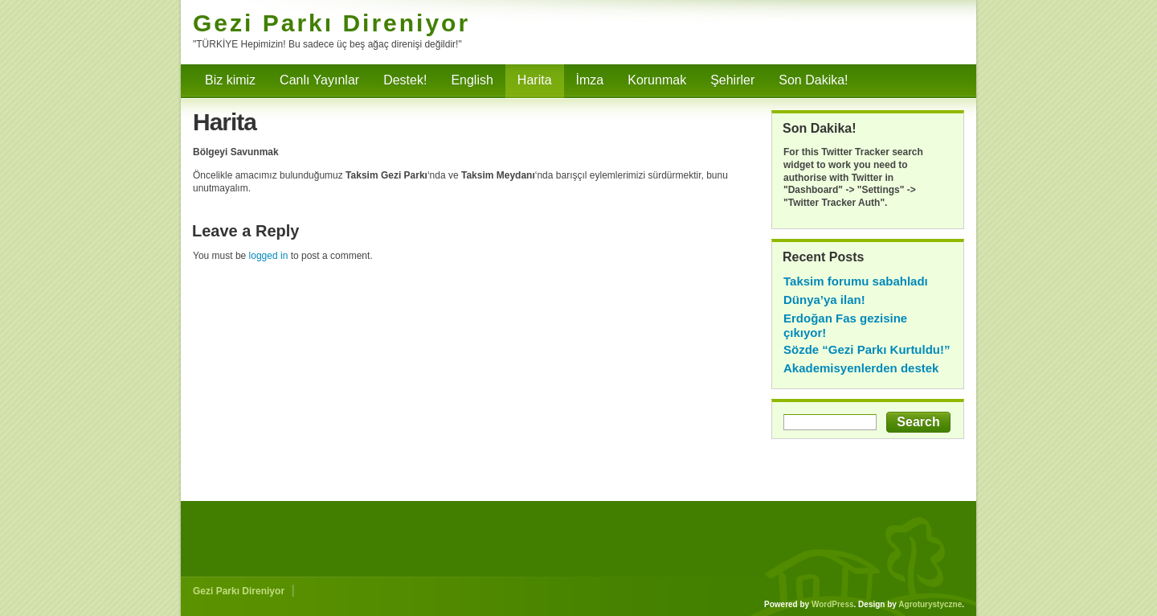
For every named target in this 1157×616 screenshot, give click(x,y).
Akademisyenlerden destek (860, 368)
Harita (534, 80)
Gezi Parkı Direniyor (331, 23)
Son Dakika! (813, 80)
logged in (268, 255)
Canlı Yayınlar (319, 80)
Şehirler (732, 80)
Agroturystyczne (930, 604)
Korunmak (657, 80)
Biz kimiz (230, 80)
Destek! (405, 80)
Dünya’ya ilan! (824, 299)
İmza (590, 80)
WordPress (833, 604)
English (472, 80)
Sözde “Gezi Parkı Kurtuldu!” (867, 349)
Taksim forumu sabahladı (855, 281)
